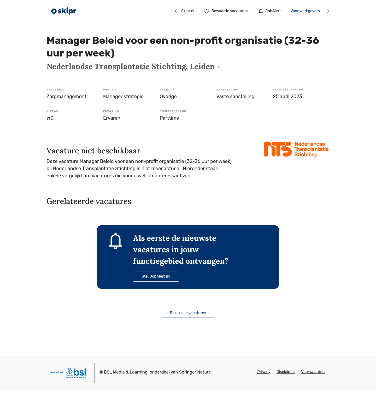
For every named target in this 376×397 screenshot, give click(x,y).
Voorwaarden (313, 371)
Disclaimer (285, 371)
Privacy (263, 371)
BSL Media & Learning (125, 372)
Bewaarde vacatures (226, 11)
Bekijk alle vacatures (188, 313)
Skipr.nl (184, 11)
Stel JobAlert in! (156, 276)
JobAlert (269, 11)
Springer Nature (195, 372)
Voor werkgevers (305, 11)
